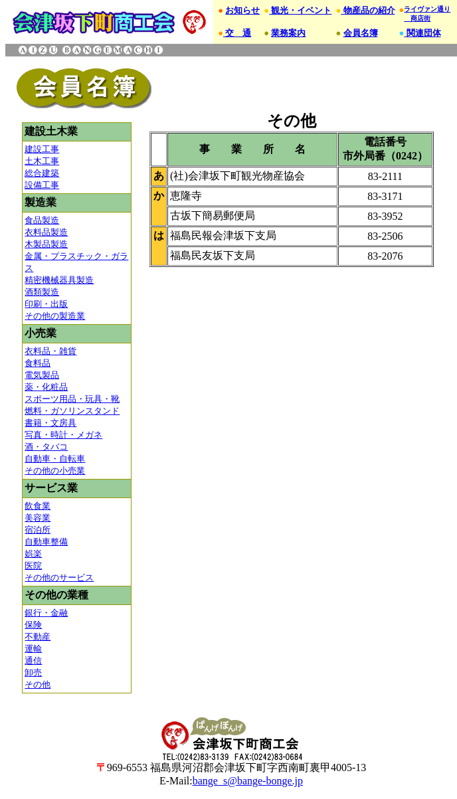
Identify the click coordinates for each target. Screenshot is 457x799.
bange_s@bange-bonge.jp (248, 780)
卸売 (33, 672)
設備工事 (42, 185)
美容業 (37, 518)
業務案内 (288, 33)
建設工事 (42, 149)
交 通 (237, 33)
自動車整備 (46, 542)
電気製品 (42, 375)
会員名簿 (360, 33)
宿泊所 (37, 530)
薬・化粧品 (46, 387)
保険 (33, 625)
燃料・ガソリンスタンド (72, 411)
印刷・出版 (46, 304)
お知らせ (242, 10)
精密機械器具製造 (59, 280)
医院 (33, 566)
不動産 (37, 637)
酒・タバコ (46, 447)
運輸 (33, 649)
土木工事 (42, 161)
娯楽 (33, 554)
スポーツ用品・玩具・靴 (72, 399)
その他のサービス (59, 577)
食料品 (37, 363)
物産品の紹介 (368, 10)
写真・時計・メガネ (63, 435)
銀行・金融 (46, 613)
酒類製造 (42, 292)
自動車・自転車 (55, 459)
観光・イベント (300, 10)
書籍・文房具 (50, 423)
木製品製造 (46, 244)
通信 (33, 661)
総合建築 (42, 173)
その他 (37, 684)
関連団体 (422, 33)
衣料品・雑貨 (50, 351)
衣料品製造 (46, 232)
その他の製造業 (55, 316)
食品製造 (42, 220)
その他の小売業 (55, 471)
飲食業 (37, 506)
